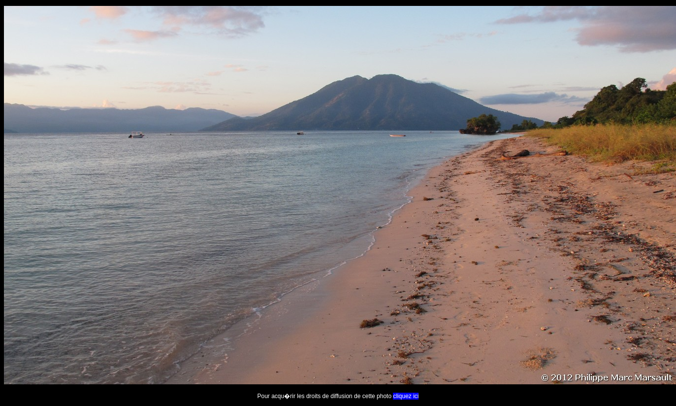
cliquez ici (405, 396)
